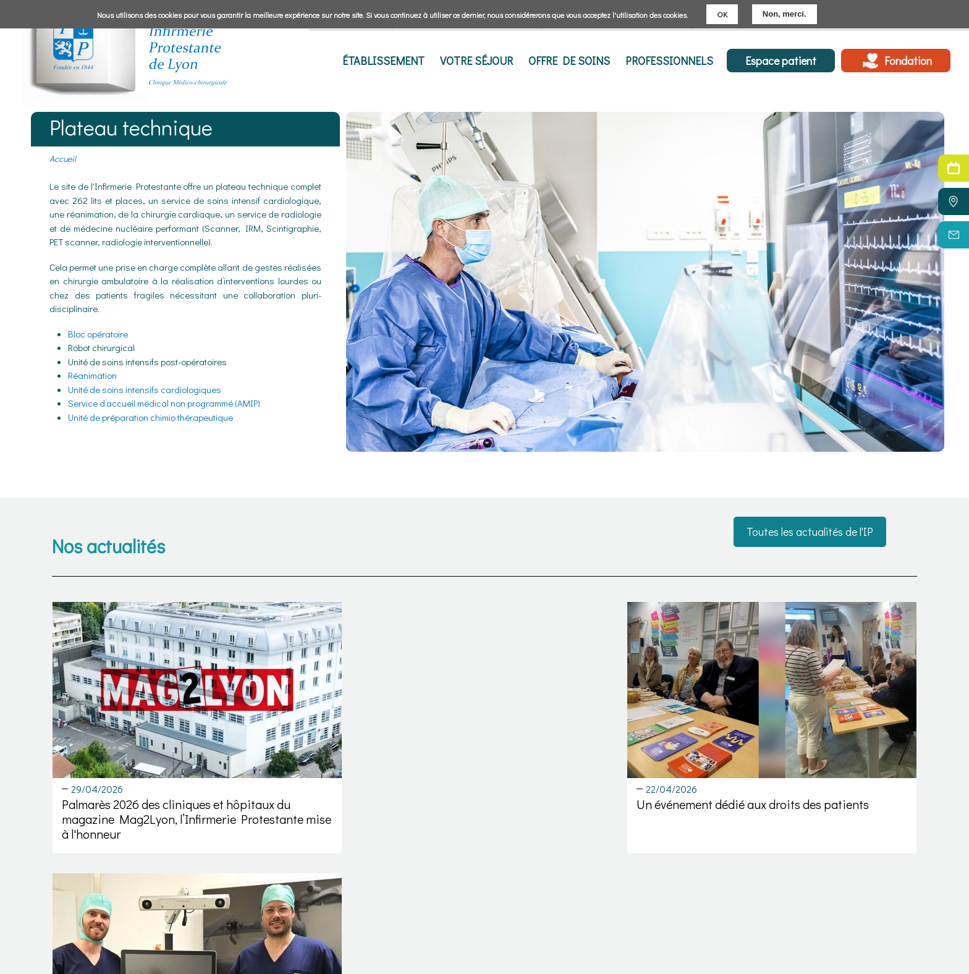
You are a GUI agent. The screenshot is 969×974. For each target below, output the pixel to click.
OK (722, 14)
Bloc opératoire (98, 334)
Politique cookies (854, 932)
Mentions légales (855, 905)
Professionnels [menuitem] (670, 60)
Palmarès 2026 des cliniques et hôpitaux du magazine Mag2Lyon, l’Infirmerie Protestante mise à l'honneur (176, 801)
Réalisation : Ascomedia (868, 960)
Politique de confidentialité (872, 947)
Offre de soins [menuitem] (573, 60)
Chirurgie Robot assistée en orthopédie (771, 786)
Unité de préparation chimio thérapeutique (150, 417)
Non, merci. (784, 14)
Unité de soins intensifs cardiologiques (144, 389)
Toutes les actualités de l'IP (810, 532)
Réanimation (92, 375)
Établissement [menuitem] (394, 60)
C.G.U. (832, 919)
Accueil (62, 159)
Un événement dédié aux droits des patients (480, 786)
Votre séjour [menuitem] (483, 60)
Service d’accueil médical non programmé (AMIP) (164, 403)
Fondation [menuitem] (908, 60)
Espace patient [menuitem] (780, 60)
